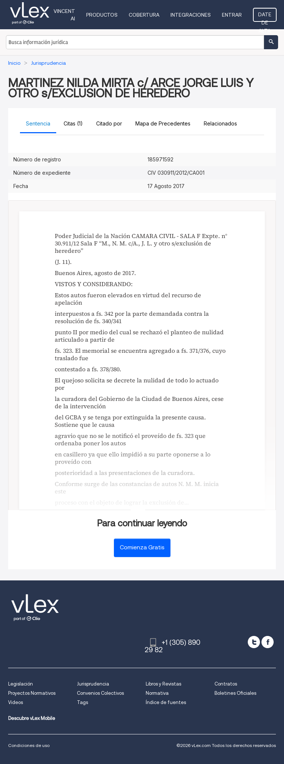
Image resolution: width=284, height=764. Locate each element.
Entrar (232, 15)
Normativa (157, 693)
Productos (102, 15)
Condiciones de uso (29, 745)
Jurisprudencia (93, 684)
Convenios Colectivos (100, 693)
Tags (82, 702)
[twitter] (254, 642)
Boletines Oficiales (235, 693)
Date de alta (264, 16)
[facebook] (267, 642)
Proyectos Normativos (31, 693)
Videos (15, 702)
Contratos (225, 684)
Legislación (20, 684)
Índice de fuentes (166, 702)
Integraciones (190, 15)
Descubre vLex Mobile (31, 718)
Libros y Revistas (163, 684)
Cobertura (144, 15)
